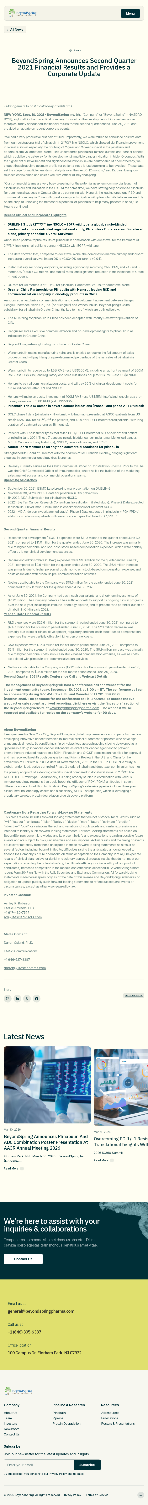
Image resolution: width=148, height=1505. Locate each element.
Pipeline (58, 1419)
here (83, 703)
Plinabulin (59, 1414)
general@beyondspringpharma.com (43, 1323)
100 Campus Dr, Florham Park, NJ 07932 (47, 1365)
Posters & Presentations (118, 1425)
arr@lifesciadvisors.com (23, 917)
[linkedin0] (141, 1496)
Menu (130, 13)
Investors (10, 1425)
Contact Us (12, 1436)
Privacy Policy (71, 1495)
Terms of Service (97, 1495)
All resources (110, 1414)
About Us (10, 1414)
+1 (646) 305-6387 (26, 1344)
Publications (109, 1419)
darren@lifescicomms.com (25, 968)
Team (8, 1419)
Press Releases (134, 995)
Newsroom (11, 1430)
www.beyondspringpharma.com (74, 708)
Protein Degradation (67, 1425)
